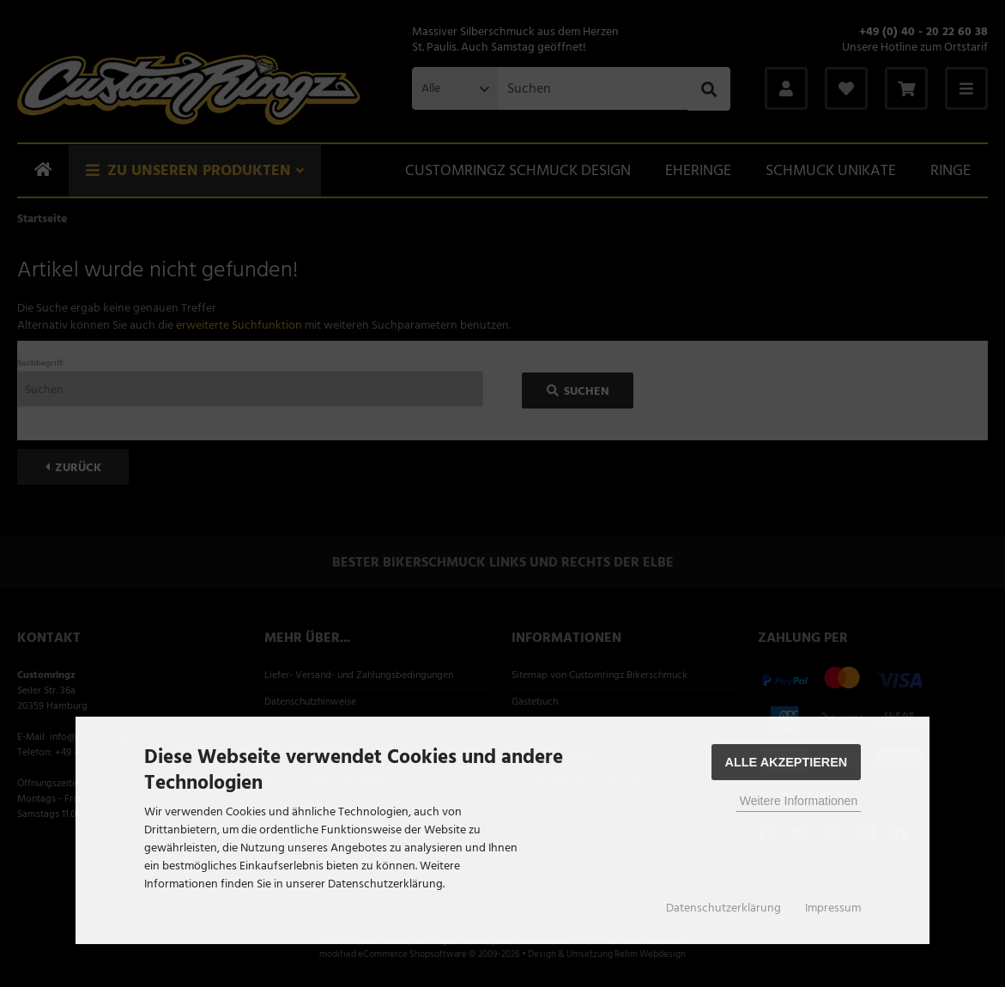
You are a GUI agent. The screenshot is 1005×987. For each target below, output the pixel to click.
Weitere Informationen (798, 801)
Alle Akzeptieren (786, 762)
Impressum (833, 908)
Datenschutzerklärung (723, 908)
